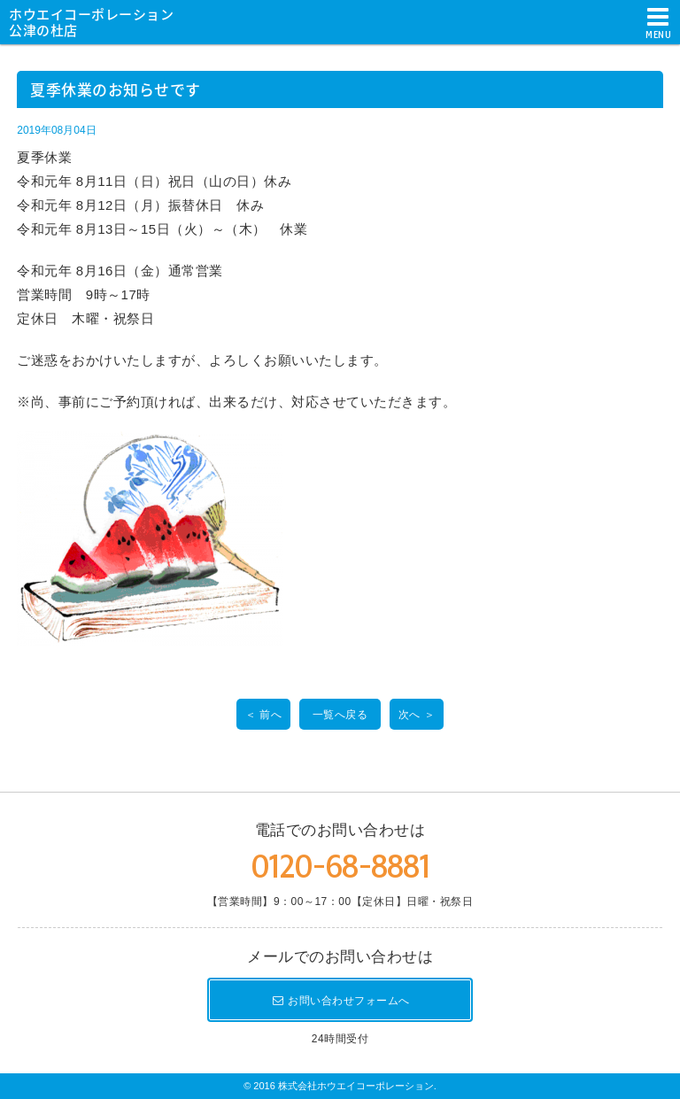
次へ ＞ (416, 714)
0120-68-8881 (340, 866)
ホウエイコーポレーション (97, 21)
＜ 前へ (263, 714)
